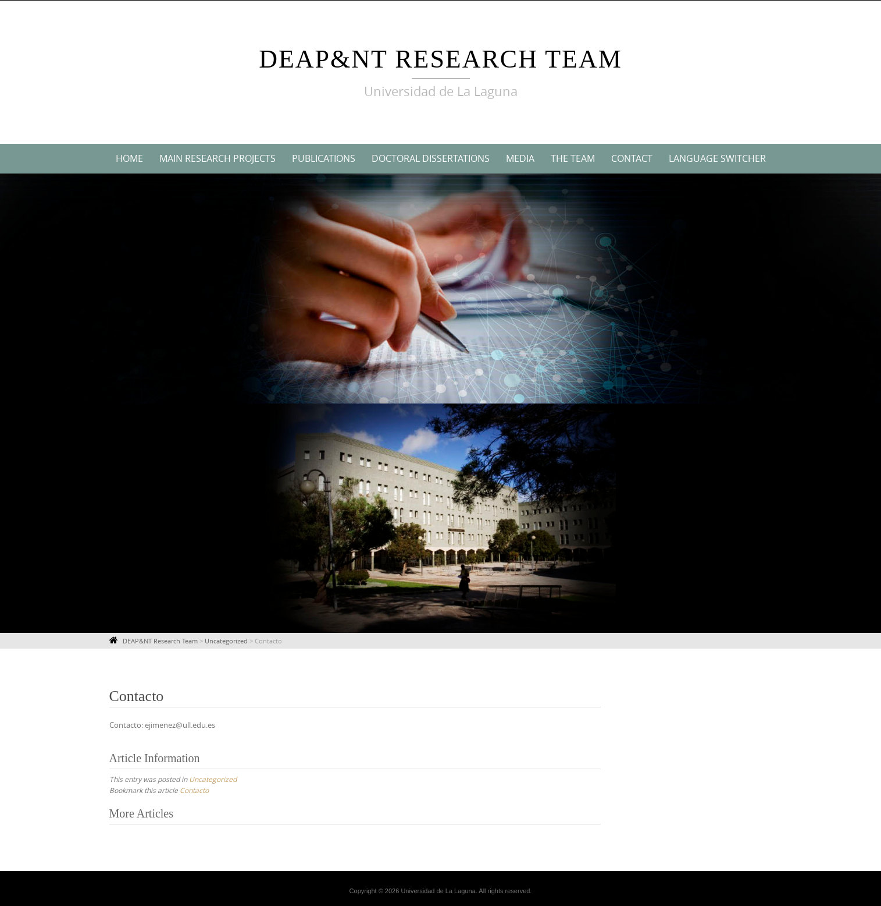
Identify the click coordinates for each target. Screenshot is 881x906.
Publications (323, 158)
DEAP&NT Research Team (440, 59)
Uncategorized (213, 779)
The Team (573, 158)
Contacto (194, 790)
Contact (631, 158)
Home (129, 158)
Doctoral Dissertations (431, 158)
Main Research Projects (217, 158)
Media (520, 158)
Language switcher (717, 158)
